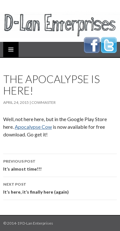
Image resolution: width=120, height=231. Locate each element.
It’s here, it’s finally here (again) (60, 188)
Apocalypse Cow (33, 127)
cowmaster (43, 102)
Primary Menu (11, 49)
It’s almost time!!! (60, 165)
